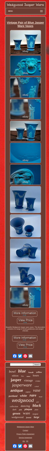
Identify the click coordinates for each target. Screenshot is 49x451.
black (37, 405)
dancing (25, 406)
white (23, 395)
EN (24, 441)
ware (26, 413)
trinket (37, 381)
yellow (39, 372)
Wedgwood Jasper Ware (25, 427)
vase (36, 390)
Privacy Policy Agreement (25, 434)
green (16, 413)
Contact (25, 430)
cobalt (36, 386)
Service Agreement (25, 438)
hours (36, 375)
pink (20, 410)
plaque (28, 409)
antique (16, 391)
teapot (35, 414)
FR (27, 441)
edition (15, 375)
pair (37, 402)
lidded (28, 376)
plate (36, 410)
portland (13, 396)
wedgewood (17, 417)
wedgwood (23, 400)
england (28, 392)
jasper (16, 380)
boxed (40, 396)
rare (33, 395)
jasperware (22, 385)
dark (14, 409)
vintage (28, 380)
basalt (30, 372)
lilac (22, 376)
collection (14, 406)
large (36, 417)
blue (22, 371)
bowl (12, 371)
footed (28, 417)
